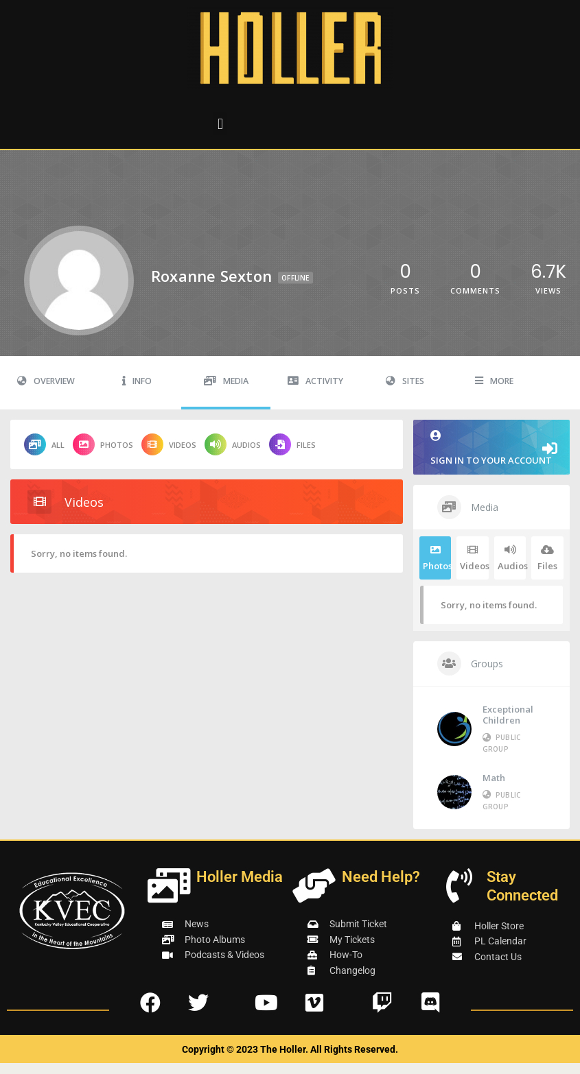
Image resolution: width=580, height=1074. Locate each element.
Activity (315, 381)
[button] (220, 123)
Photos (103, 444)
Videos (168, 444)
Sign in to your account (491, 448)
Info (137, 381)
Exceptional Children (508, 714)
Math (494, 778)
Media (226, 381)
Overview (46, 381)
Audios (233, 444)
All (44, 444)
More (494, 381)
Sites (405, 381)
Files (292, 444)
